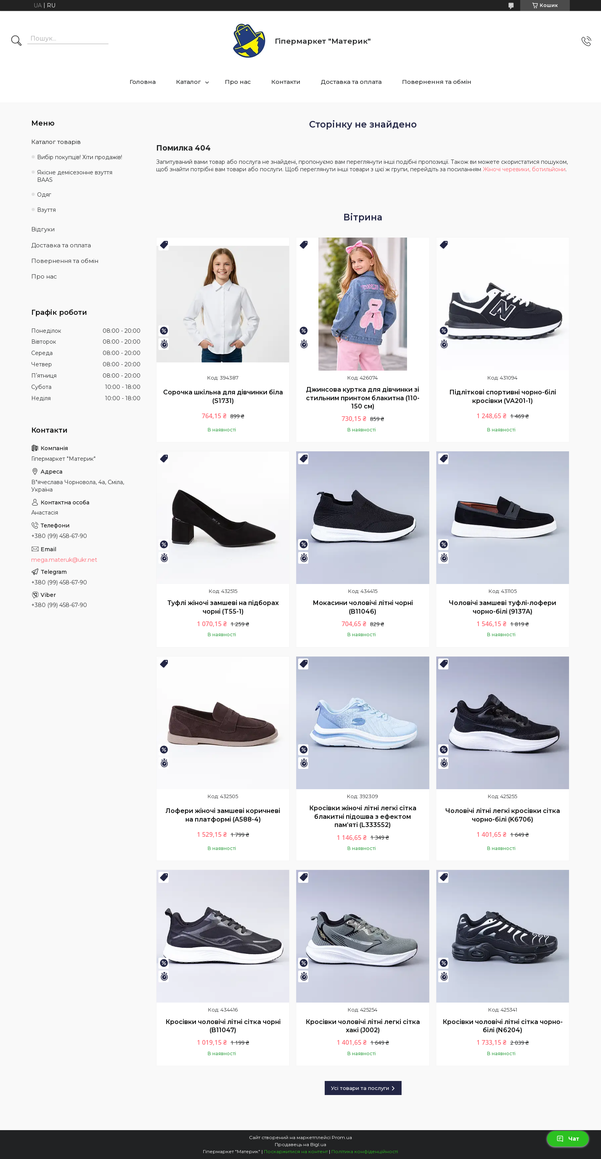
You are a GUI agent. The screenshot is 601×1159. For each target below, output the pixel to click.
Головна (143, 81)
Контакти (285, 81)
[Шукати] (16, 41)
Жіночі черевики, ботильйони (524, 169)
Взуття (46, 209)
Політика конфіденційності (364, 1151)
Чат (568, 1138)
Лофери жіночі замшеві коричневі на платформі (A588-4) (222, 815)
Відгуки (43, 229)
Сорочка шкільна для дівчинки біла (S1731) (223, 397)
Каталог (188, 81)
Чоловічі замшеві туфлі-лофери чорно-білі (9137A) (502, 607)
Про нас (238, 81)
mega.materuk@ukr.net (64, 559)
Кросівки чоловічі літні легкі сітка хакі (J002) (363, 1026)
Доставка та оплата (351, 81)
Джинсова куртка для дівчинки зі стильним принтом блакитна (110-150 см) (363, 398)
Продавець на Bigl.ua (300, 1144)
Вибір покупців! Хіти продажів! (79, 157)
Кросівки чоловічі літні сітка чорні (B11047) (223, 1026)
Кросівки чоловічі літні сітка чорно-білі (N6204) (503, 1026)
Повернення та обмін (436, 81)
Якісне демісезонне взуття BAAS (74, 176)
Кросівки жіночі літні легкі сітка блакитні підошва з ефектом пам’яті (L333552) (362, 816)
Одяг (44, 194)
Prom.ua (342, 1137)
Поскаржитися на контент (296, 1151)
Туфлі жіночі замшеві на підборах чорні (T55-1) (223, 607)
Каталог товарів (56, 142)
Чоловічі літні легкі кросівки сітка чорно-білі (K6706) (502, 815)
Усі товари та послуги (360, 1088)
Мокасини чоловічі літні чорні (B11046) (363, 607)
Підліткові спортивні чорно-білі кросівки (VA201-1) (502, 397)
